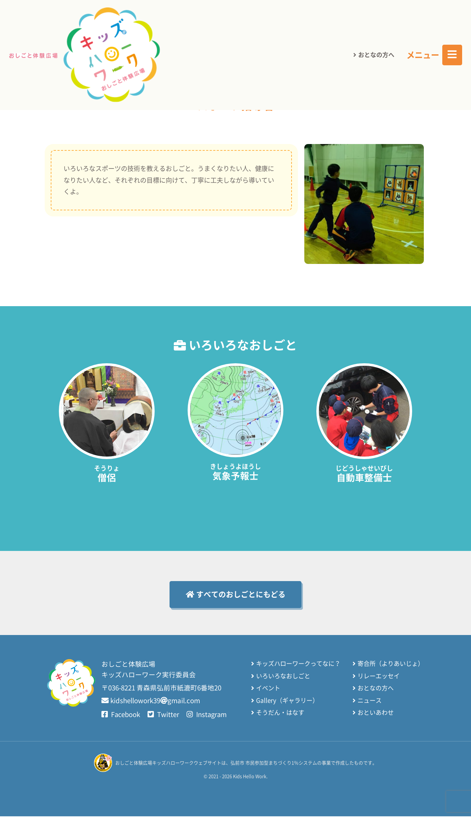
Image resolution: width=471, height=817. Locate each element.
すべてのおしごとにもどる (236, 594)
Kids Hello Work (249, 777)
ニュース (370, 701)
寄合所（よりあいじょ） (391, 664)
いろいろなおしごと (265, 65)
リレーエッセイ (379, 677)
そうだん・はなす (280, 713)
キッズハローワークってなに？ (298, 664)
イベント (268, 689)
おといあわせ (376, 713)
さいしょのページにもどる (177, 65)
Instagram (208, 715)
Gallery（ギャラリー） (287, 701)
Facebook (121, 715)
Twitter (164, 715)
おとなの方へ (376, 18)
